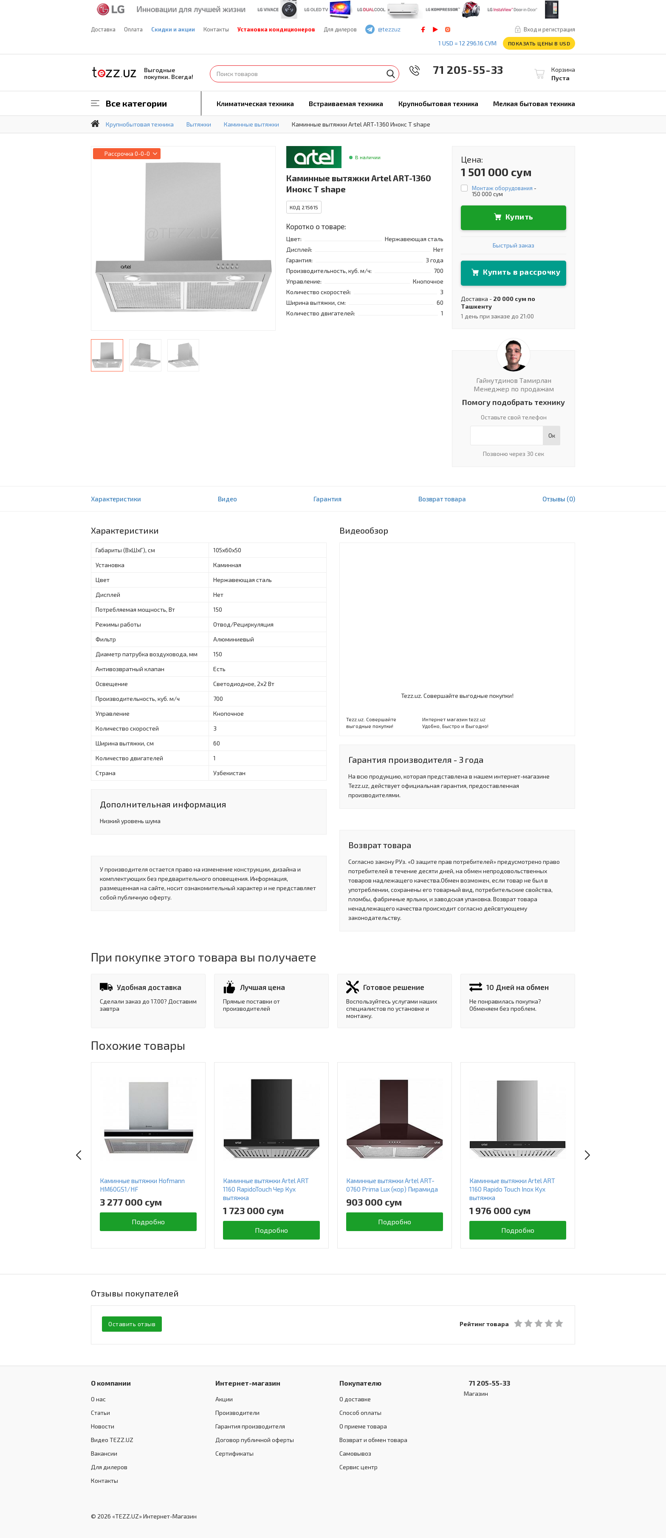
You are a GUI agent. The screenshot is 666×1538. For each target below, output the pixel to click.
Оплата (133, 29)
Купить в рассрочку (521, 271)
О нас (98, 1397)
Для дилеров (340, 29)
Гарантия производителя (250, 1424)
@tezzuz (389, 29)
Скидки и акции (173, 29)
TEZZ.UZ (114, 72)
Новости (102, 1424)
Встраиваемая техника (346, 103)
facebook (423, 29)
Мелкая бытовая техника (534, 103)
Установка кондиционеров (276, 29)
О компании (111, 1381)
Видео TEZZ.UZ (112, 1438)
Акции (224, 1397)
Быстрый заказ (513, 245)
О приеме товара (363, 1424)
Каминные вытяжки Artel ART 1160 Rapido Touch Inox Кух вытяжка (512, 1189)
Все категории (136, 103)
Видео (227, 499)
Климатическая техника (255, 103)
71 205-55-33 (462, 69)
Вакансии (104, 1451)
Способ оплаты (360, 1410)
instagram (447, 29)
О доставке (355, 1397)
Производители (237, 1410)
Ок (551, 435)
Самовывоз (355, 1451)
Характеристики (116, 499)
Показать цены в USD (539, 43)
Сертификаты (234, 1451)
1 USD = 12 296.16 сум (467, 43)
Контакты (216, 29)
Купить (519, 216)
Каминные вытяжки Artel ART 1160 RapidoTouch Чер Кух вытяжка (266, 1189)
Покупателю (360, 1381)
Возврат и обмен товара (373, 1438)
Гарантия (327, 499)
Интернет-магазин (247, 1381)
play (435, 29)
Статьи (100, 1410)
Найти (390, 73)
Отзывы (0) (558, 499)
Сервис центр (358, 1465)
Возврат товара (442, 499)
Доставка (103, 29)
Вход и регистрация (549, 29)
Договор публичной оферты (254, 1438)
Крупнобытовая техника (438, 103)
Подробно (148, 1221)
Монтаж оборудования (502, 188)
